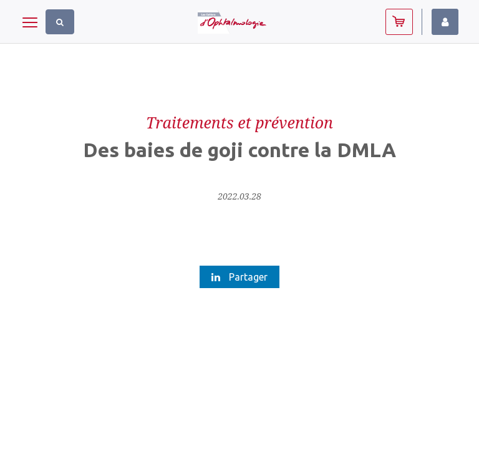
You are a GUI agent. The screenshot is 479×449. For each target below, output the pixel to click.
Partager (239, 276)
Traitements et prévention (239, 122)
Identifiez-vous (445, 22)
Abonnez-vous (399, 22)
